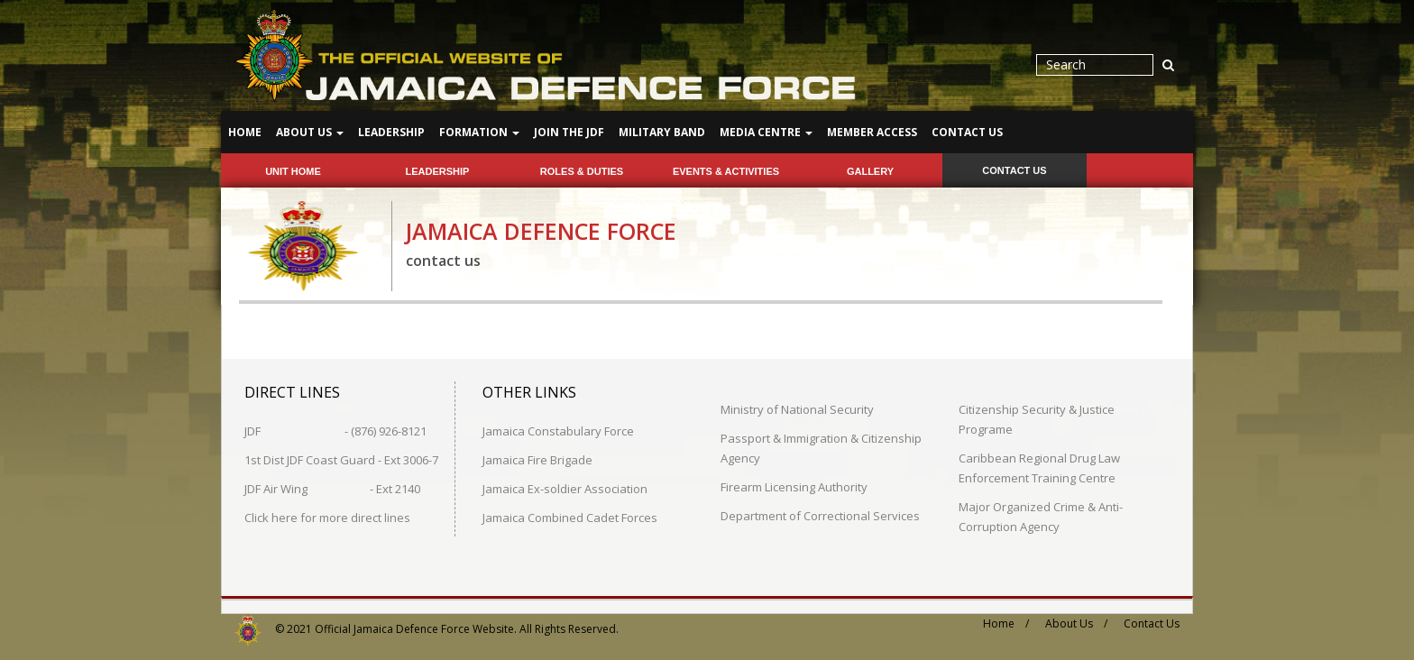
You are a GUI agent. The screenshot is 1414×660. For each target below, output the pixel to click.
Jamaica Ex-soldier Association (564, 488)
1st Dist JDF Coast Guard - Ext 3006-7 (341, 459)
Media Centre (766, 132)
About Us (310, 132)
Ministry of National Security (797, 408)
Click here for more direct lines (327, 517)
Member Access (872, 132)
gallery (870, 171)
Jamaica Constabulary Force (558, 430)
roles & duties (581, 171)
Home (245, 132)
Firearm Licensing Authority (794, 486)
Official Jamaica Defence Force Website (414, 628)
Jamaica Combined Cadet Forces (569, 517)
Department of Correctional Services (820, 515)
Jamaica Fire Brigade (537, 459)
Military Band (662, 132)
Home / (1006, 622)
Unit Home (293, 171)
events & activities (726, 171)
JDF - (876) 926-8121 (335, 430)
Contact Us (967, 132)
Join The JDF (569, 132)
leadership (438, 171)
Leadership (391, 132)
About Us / (1076, 622)
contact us (1014, 170)
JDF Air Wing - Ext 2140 (332, 488)
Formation (479, 132)
